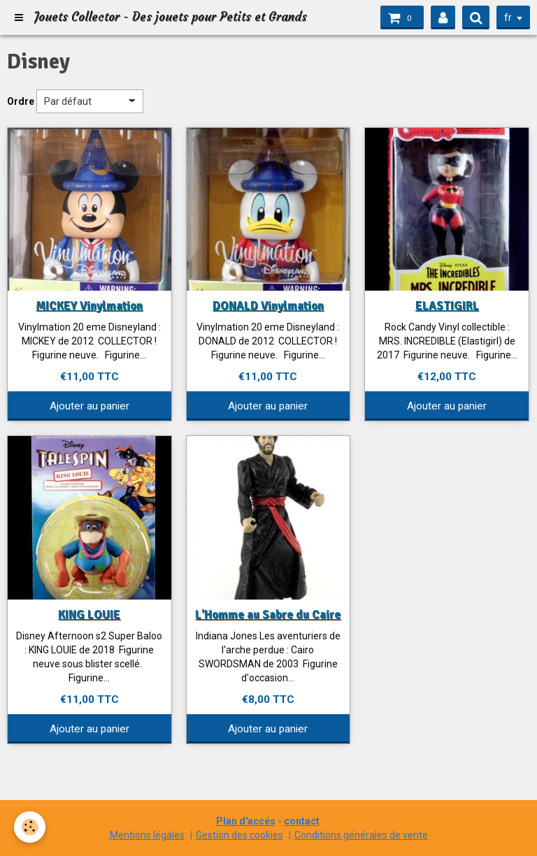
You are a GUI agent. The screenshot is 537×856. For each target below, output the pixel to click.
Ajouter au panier (89, 406)
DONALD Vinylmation (268, 305)
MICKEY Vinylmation (89, 305)
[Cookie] (29, 827)
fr (508, 17)
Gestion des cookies (239, 835)
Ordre (20, 101)
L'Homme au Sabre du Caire (268, 614)
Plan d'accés (245, 821)
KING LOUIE (89, 614)
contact (302, 821)
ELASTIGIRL (447, 305)
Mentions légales (147, 835)
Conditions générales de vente (361, 835)
